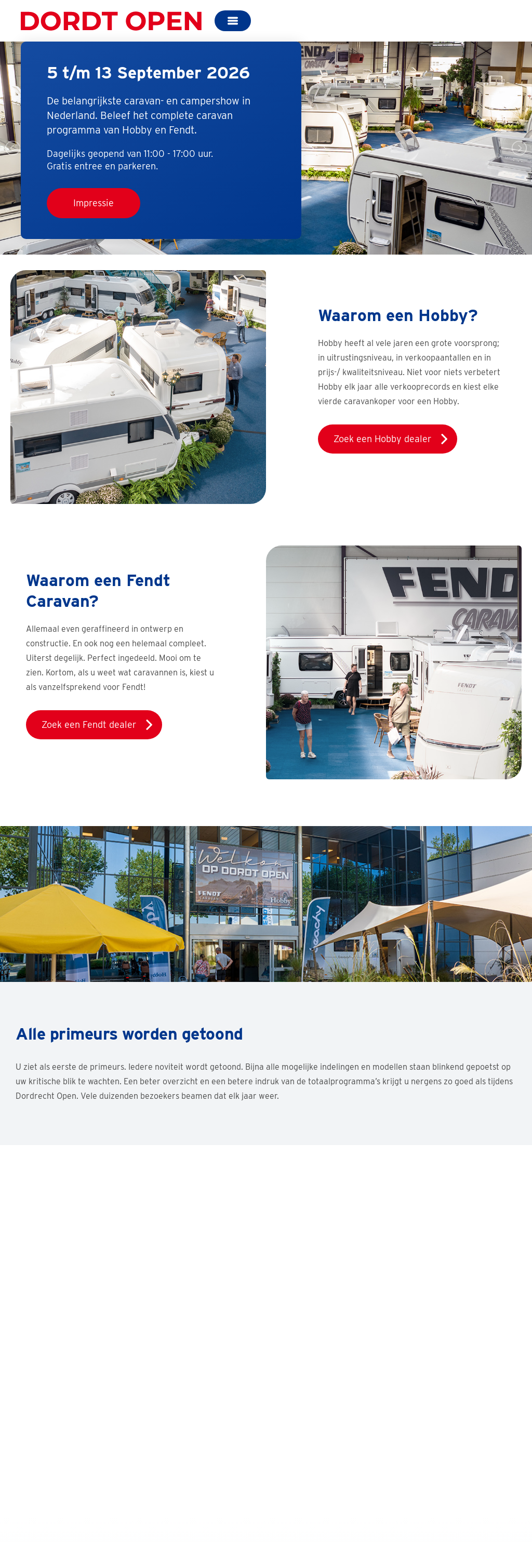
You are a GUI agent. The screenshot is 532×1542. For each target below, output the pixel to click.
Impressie (93, 202)
